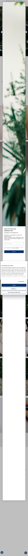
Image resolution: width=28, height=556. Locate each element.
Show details (21, 281)
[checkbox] (5, 247)
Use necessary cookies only (14, 292)
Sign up (14, 251)
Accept (14, 285)
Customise (14, 288)
